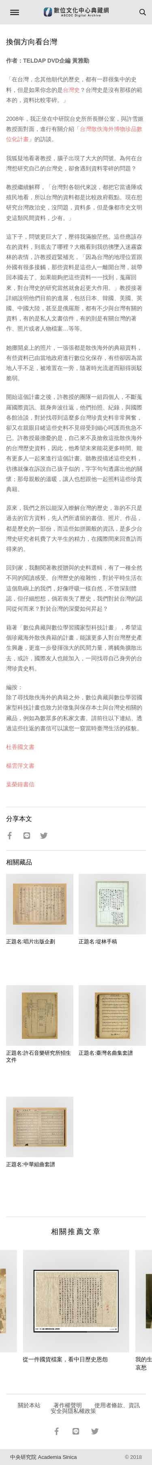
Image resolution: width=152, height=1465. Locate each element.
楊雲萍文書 (20, 765)
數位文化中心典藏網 (76, 12)
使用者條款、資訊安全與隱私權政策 (95, 1408)
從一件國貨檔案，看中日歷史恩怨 (65, 1359)
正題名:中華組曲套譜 (30, 1164)
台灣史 (71, 90)
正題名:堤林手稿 (98, 941)
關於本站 (29, 1405)
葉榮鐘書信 (20, 784)
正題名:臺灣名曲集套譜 (106, 1053)
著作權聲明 (68, 1405)
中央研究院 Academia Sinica (43, 1457)
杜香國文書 (20, 747)
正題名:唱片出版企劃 (30, 941)
